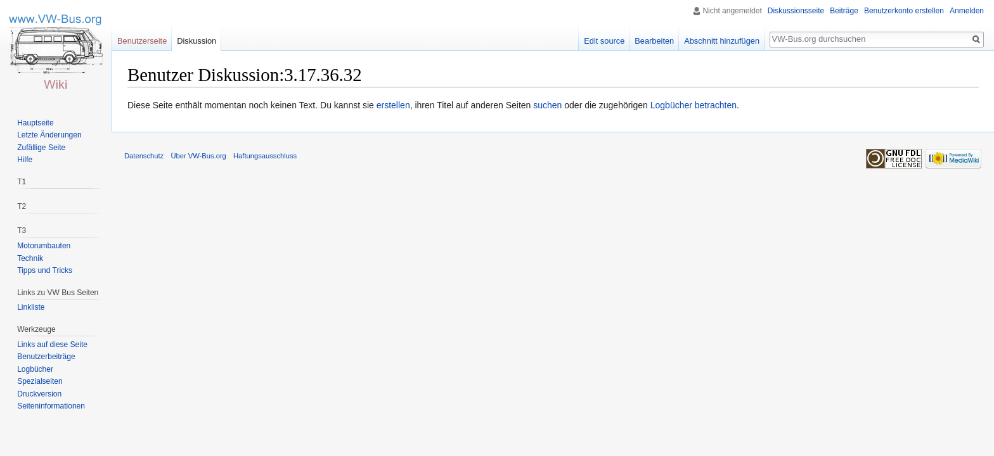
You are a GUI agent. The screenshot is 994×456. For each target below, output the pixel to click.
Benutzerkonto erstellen (904, 10)
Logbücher (35, 369)
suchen (547, 105)
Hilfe (24, 159)
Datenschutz (144, 156)
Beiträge (844, 10)
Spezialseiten (39, 381)
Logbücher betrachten (693, 105)
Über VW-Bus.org (198, 156)
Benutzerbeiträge (46, 356)
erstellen (393, 105)
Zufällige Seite (41, 147)
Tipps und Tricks (44, 270)
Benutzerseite (142, 41)
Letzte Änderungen (49, 134)
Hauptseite (35, 122)
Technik (30, 258)
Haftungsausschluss (265, 156)
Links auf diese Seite (52, 344)
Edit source (604, 41)
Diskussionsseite (796, 10)
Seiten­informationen (51, 406)
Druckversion (39, 394)
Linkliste (30, 307)
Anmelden (967, 10)
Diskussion (196, 41)
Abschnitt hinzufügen (721, 41)
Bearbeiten (654, 41)
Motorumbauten (43, 245)
